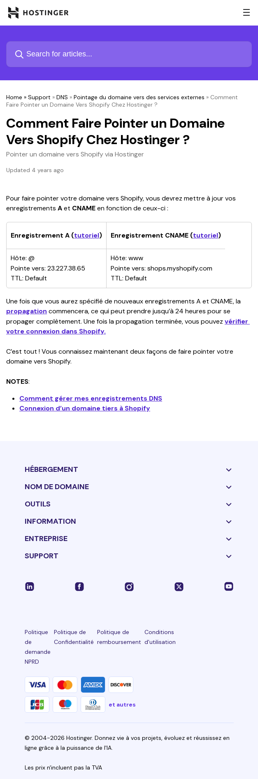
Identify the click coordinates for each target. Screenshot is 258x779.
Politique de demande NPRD (38, 646)
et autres (122, 704)
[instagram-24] (129, 586)
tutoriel (86, 235)
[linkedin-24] (30, 586)
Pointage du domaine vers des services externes (139, 97)
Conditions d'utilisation (160, 637)
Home (14, 97)
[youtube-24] (229, 586)
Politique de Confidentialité (74, 637)
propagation (26, 311)
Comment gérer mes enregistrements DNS (90, 398)
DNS (62, 97)
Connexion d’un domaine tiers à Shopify (84, 408)
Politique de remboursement (119, 637)
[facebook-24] (79, 586)
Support (39, 97)
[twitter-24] (179, 586)
